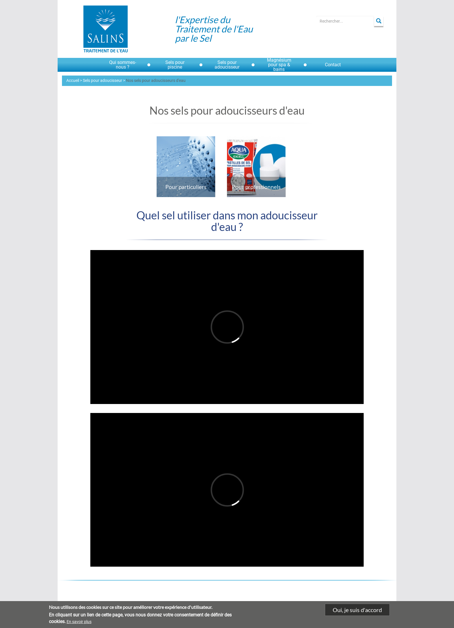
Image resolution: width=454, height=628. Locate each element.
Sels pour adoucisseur (102, 80)
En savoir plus (79, 622)
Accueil (72, 80)
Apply (378, 21)
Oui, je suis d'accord (357, 610)
